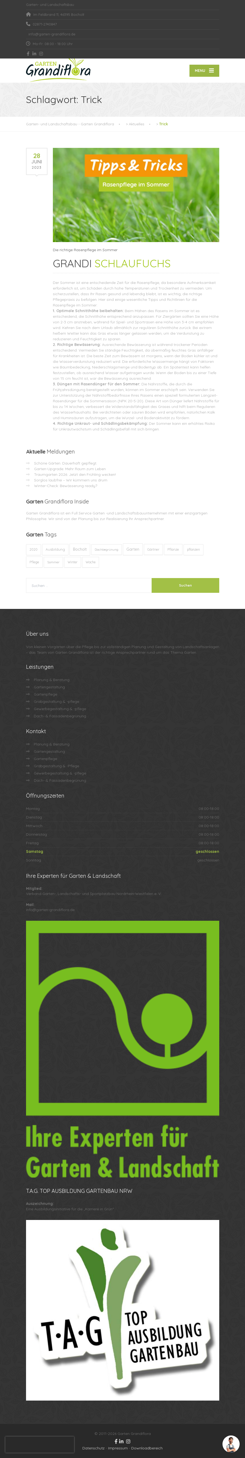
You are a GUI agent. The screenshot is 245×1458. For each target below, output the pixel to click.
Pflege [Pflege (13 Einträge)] (34, 562)
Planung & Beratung (52, 679)
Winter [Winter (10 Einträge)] (73, 562)
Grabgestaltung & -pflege (56, 701)
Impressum (118, 1448)
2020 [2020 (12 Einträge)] (34, 549)
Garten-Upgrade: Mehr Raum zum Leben (70, 468)
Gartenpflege (45, 694)
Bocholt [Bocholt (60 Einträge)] (80, 549)
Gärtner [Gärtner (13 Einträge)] (153, 549)
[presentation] (39, 1445)
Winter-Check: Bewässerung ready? (65, 485)
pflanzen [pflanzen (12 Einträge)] (193, 549)
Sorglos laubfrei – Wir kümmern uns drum (70, 480)
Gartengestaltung (49, 687)
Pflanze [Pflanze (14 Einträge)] (173, 549)
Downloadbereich (147, 1448)
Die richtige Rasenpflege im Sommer (85, 249)
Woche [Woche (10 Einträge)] (91, 562)
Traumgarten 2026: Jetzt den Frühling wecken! (75, 474)
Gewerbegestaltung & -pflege (60, 708)
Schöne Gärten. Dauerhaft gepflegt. (65, 463)
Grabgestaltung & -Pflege (56, 765)
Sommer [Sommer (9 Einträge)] (53, 562)
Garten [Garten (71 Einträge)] (132, 549)
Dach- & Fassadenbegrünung (60, 716)
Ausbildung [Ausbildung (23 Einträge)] (55, 549)
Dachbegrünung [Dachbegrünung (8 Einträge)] (106, 549)
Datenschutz (93, 1448)
